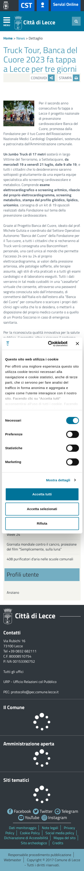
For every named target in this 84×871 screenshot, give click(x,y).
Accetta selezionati (42, 509)
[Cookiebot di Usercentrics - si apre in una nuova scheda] (50, 344)
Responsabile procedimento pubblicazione (39, 854)
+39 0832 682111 (23, 651)
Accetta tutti (42, 494)
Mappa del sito (64, 837)
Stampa (69, 77)
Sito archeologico (34, 843)
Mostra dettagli (58, 480)
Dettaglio (36, 38)
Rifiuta (42, 523)
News (20, 38)
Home (8, 38)
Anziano (13, 592)
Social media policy (59, 833)
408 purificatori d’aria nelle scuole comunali (40, 559)
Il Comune (13, 707)
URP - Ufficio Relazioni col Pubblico (29, 681)
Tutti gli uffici (13, 671)
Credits (57, 843)
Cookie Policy (30, 833)
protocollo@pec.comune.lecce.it (35, 692)
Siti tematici (16, 780)
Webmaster (12, 860)
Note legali (50, 827)
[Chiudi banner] (77, 343)
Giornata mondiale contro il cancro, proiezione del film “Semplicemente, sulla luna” (42, 547)
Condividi (43, 78)
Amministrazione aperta (28, 743)
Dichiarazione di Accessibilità (26, 837)
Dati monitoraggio (22, 827)
